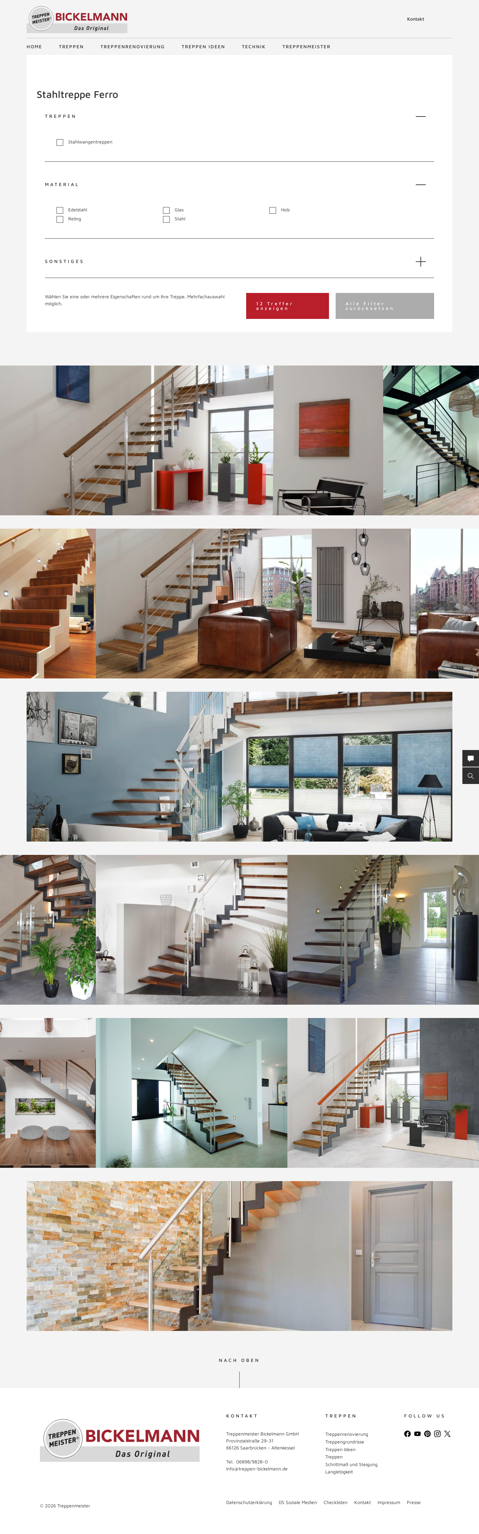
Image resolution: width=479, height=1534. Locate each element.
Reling (69, 219)
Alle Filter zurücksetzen (370, 306)
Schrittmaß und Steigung (351, 1464)
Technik (254, 46)
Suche (395, 20)
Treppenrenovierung (132, 46)
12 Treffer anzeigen (275, 306)
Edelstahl (72, 210)
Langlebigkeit (339, 1471)
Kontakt (415, 19)
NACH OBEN (239, 1360)
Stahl (174, 219)
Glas (173, 210)
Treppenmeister (306, 46)
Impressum (389, 1502)
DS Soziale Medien (298, 1502)
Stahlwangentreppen (84, 142)
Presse (414, 1502)
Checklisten (336, 1502)
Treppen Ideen (203, 46)
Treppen (71, 46)
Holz (279, 210)
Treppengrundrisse (344, 1441)
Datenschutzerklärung (249, 1502)
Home (34, 46)
